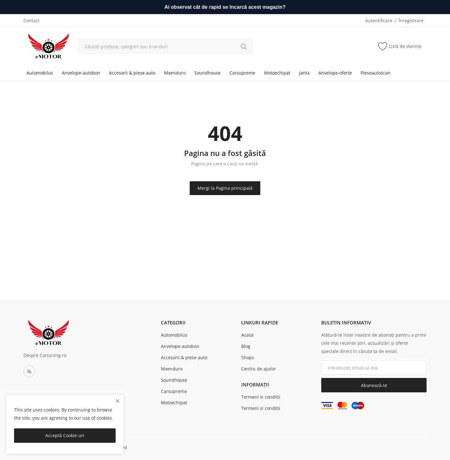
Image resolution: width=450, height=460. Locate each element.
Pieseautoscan (376, 73)
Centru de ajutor (258, 369)
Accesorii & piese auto (132, 73)
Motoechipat (277, 73)
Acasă (247, 335)
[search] (244, 46)
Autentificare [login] (378, 20)
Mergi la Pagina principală (225, 188)
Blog (245, 346)
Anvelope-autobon (81, 73)
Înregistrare (411, 20)
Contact (31, 20)
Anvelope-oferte (335, 73)
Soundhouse (207, 73)
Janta (304, 73)
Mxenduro (175, 73)
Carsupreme (242, 73)
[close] (117, 401)
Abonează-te (374, 385)
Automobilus (40, 73)
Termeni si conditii (260, 397)
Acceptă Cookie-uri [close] (64, 435)
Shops (247, 357)
